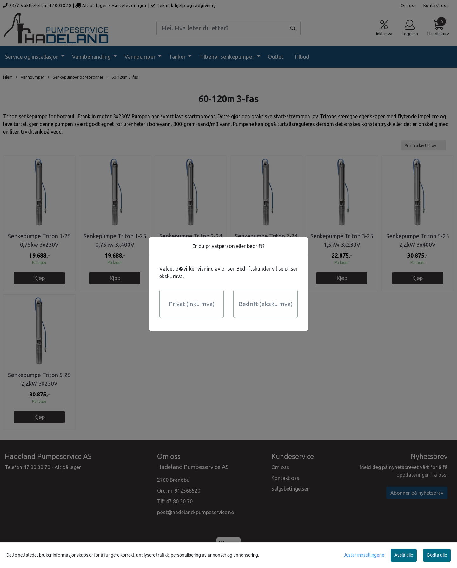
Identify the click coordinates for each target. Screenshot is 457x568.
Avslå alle (403, 555)
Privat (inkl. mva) (192, 303)
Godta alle (437, 555)
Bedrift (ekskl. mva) (265, 303)
